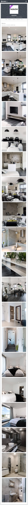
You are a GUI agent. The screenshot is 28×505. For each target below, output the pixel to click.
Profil (6, 19)
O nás (22, 19)
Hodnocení (18, 19)
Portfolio (10, 19)
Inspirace (14, 19)
